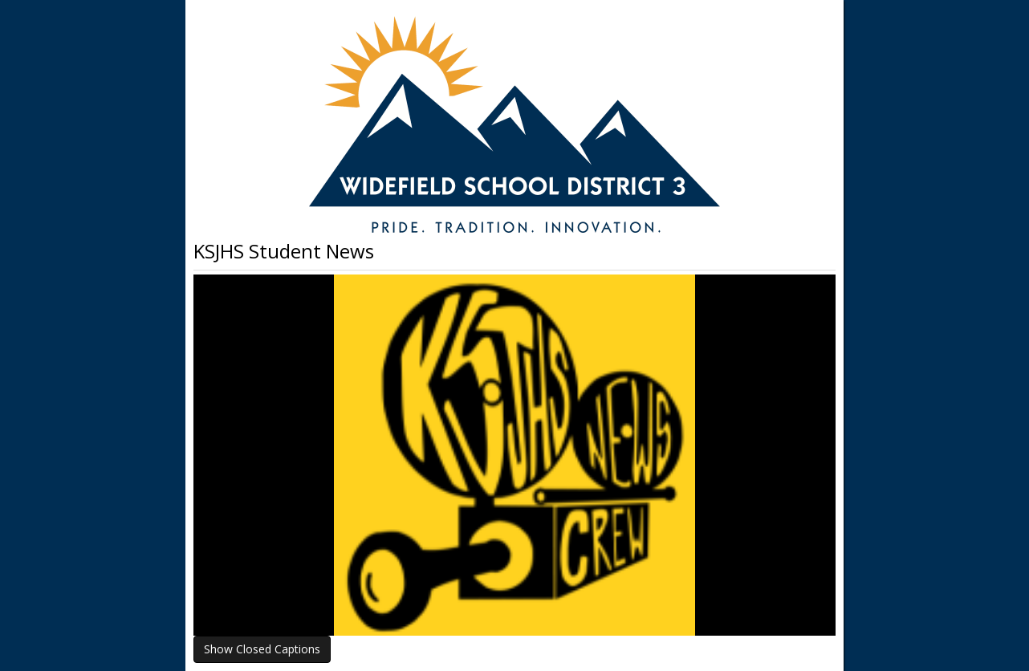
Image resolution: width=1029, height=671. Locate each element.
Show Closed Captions (262, 649)
